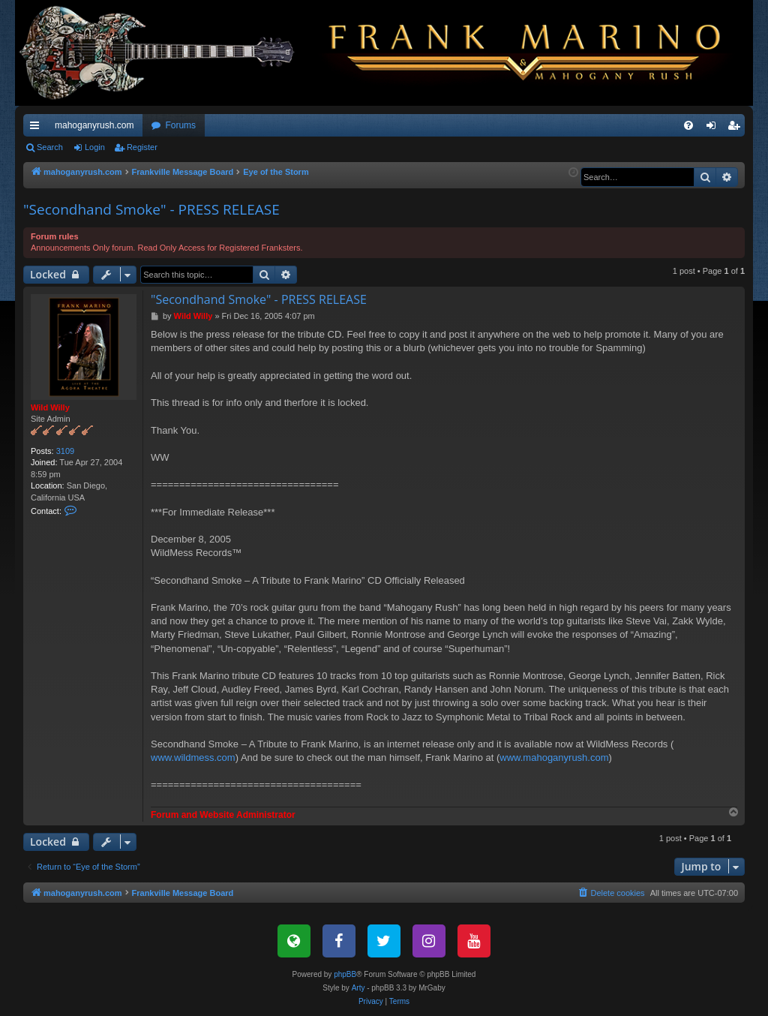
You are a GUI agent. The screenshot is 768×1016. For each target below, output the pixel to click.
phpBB (345, 974)
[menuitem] (688, 125)
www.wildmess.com (193, 757)
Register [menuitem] (737, 128)
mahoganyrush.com (94, 125)
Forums (180, 125)
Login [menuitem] (714, 128)
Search (50, 147)
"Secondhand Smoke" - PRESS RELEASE (151, 209)
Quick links (37, 128)
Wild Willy (50, 407)
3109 (65, 450)
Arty (358, 988)
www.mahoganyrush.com (554, 757)
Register (142, 147)
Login (95, 147)
